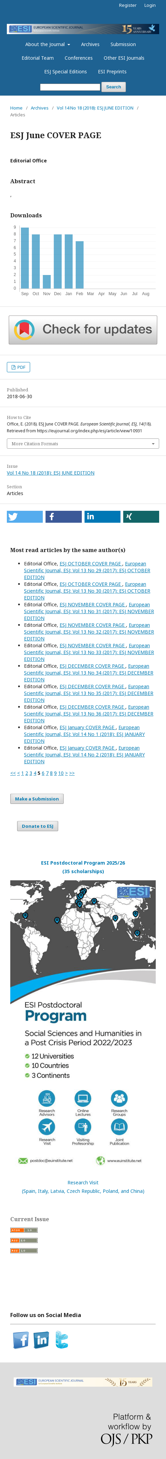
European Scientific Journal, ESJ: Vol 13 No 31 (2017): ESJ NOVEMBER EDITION (89, 611)
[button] (25, 517)
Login (150, 5)
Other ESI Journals (124, 58)
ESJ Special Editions (65, 71)
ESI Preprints (112, 71)
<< (13, 773)
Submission (123, 44)
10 (61, 773)
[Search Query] (70, 87)
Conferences (79, 58)
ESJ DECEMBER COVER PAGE (92, 666)
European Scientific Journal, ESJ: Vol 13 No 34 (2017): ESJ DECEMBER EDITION (88, 673)
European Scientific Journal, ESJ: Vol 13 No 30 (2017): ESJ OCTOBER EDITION (87, 591)
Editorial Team (38, 58)
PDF (20, 367)
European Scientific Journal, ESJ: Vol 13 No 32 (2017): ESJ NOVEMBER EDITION (89, 632)
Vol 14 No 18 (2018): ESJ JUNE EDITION (95, 108)
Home (16, 108)
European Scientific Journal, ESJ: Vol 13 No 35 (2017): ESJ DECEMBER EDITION (88, 693)
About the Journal (45, 44)
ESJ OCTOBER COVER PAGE (91, 563)
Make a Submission (37, 799)
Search (113, 86)
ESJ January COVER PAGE (88, 727)
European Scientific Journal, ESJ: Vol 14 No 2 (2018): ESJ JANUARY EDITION (84, 755)
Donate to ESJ (37, 826)
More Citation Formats (35, 443)
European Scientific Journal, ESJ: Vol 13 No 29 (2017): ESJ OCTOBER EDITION (87, 570)
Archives (90, 44)
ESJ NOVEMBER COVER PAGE (93, 604)
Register (128, 5)
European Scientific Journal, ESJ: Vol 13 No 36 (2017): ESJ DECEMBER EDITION (88, 714)
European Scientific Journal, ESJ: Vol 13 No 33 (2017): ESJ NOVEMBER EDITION (89, 652)
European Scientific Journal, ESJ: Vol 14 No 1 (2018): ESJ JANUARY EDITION (84, 734)
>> (72, 773)
